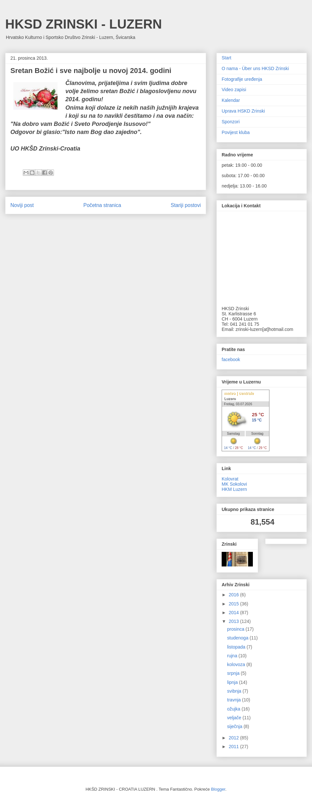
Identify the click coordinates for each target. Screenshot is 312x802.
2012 (234, 737)
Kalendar (231, 100)
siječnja (235, 726)
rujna (233, 655)
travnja (234, 699)
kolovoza (236, 664)
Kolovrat (230, 478)
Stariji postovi (186, 205)
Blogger (218, 789)
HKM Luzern (234, 489)
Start (226, 57)
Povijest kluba (236, 132)
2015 (234, 603)
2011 (234, 746)
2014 (234, 612)
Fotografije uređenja (242, 79)
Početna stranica (102, 205)
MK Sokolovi (234, 484)
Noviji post (22, 205)
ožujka (234, 708)
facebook (231, 359)
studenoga (238, 637)
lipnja (233, 682)
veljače (234, 717)
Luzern (230, 398)
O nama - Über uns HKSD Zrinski (255, 68)
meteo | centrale (239, 393)
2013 (234, 621)
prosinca (236, 629)
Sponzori (231, 121)
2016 (234, 594)
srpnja (234, 673)
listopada (237, 647)
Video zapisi (234, 89)
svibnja (234, 691)
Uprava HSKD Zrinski (243, 111)
